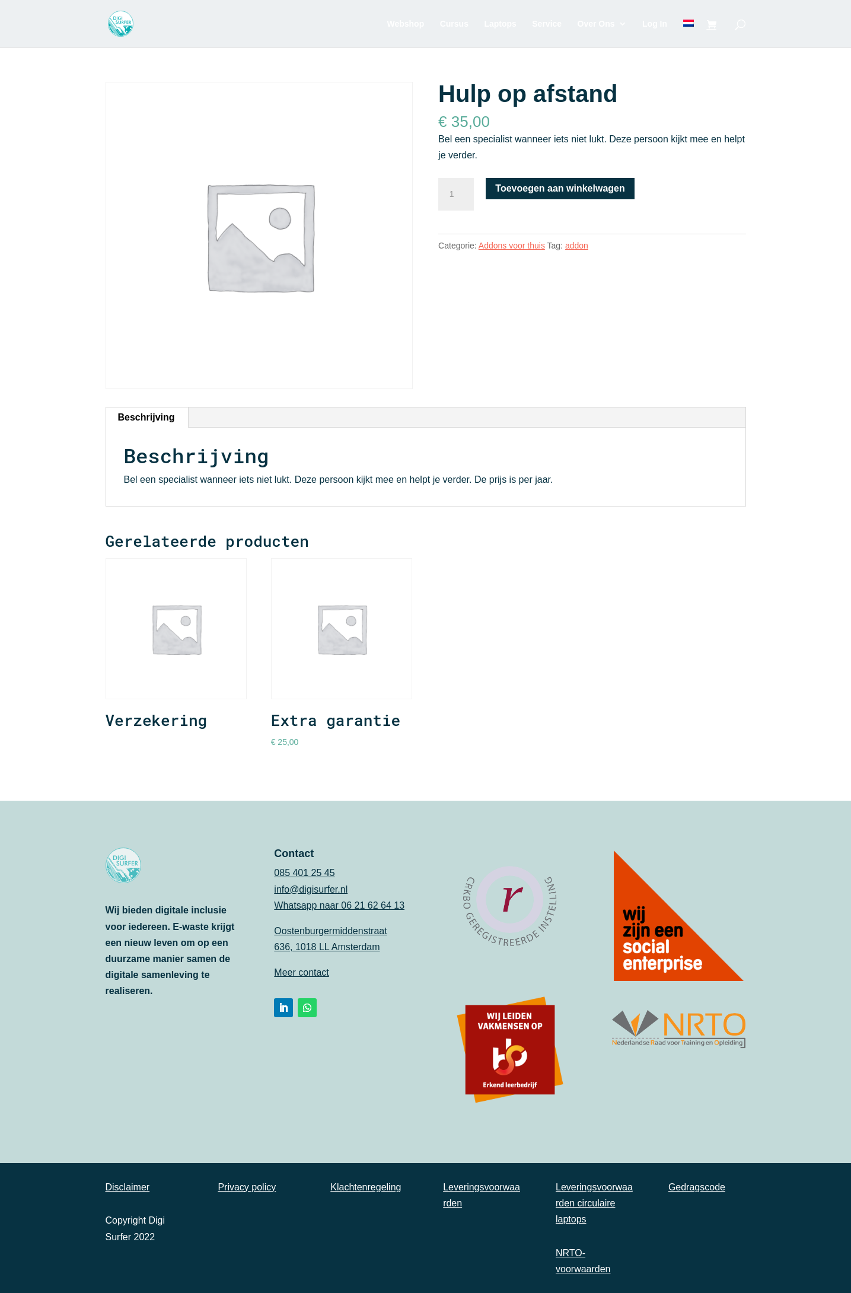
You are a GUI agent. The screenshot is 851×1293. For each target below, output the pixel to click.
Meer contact (301, 972)
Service (547, 24)
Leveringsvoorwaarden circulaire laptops (594, 1203)
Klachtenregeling (365, 1187)
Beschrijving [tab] (146, 417)
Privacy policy (247, 1187)
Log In (654, 24)
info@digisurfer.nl (311, 889)
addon (576, 245)
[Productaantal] (456, 194)
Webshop (405, 24)
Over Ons (596, 24)
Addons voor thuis (512, 245)
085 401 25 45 (304, 873)
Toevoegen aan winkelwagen (559, 188)
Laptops (500, 24)
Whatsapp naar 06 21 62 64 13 (339, 905)
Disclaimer (128, 1187)
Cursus (454, 24)
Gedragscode (696, 1187)
